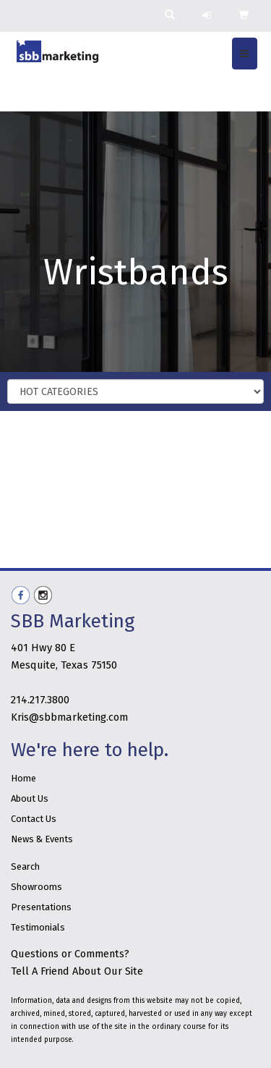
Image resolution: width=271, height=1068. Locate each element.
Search (25, 866)
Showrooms (36, 886)
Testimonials (38, 927)
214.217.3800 (40, 699)
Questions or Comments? (70, 953)
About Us (29, 798)
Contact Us (33, 818)
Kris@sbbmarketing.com (69, 717)
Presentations (41, 907)
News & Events (42, 839)
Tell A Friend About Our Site (77, 971)
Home (23, 778)
